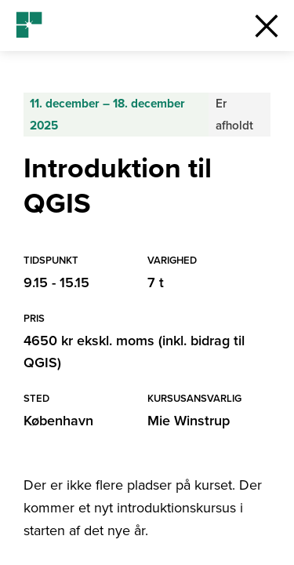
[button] (266, 25)
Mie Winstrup (188, 420)
